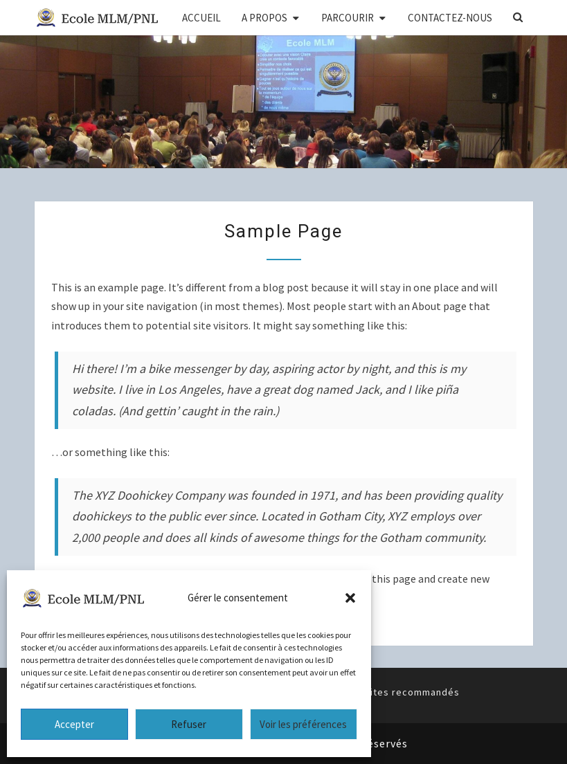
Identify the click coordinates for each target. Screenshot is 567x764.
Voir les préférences (303, 724)
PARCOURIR (347, 17)
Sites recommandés (412, 692)
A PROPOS (264, 17)
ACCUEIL (201, 17)
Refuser (188, 724)
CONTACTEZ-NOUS (450, 17)
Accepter (74, 724)
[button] (350, 598)
